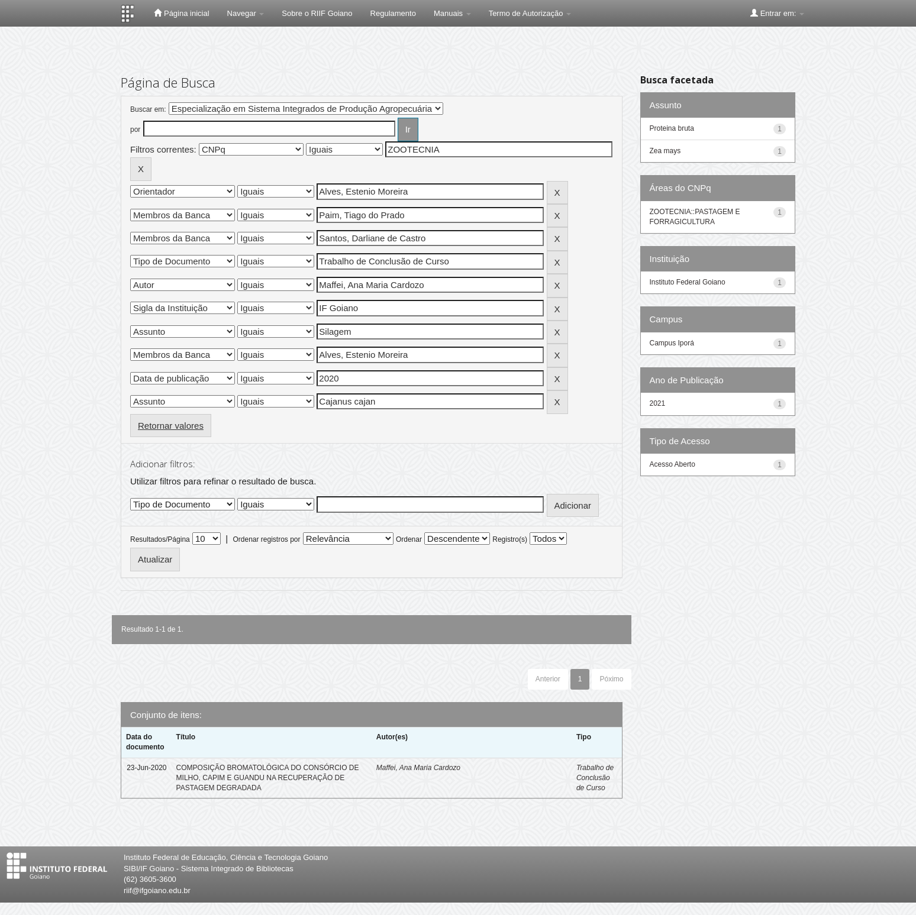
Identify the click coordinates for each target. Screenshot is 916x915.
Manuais (452, 13)
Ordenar (409, 539)
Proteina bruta (672, 128)
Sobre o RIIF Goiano (317, 13)
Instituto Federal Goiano (687, 282)
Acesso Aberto (672, 464)
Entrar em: (777, 13)
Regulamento (393, 13)
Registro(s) (509, 539)
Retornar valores (171, 426)
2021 (658, 403)
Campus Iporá (672, 343)
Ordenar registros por (266, 539)
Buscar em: (148, 109)
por (135, 129)
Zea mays (665, 151)
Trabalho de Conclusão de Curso (595, 778)
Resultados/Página (160, 539)
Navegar (246, 13)
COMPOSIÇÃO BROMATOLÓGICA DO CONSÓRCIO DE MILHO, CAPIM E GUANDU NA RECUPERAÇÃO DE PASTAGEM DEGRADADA (267, 778)
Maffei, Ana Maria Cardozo (418, 768)
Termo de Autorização (530, 13)
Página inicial (181, 13)
